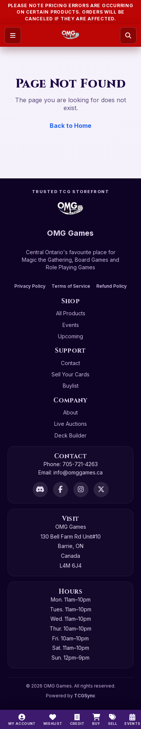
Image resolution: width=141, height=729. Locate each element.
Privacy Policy (29, 286)
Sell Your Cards (70, 374)
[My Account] (22, 719)
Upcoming (70, 336)
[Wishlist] (52, 719)
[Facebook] (60, 489)
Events (70, 325)
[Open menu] (13, 35)
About (70, 412)
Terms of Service (71, 286)
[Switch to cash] (77, 719)
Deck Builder (70, 435)
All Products (70, 313)
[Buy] (96, 719)
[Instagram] (80, 489)
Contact (70, 363)
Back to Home (70, 125)
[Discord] (40, 489)
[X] (101, 489)
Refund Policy (111, 286)
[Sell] (112, 719)
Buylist (71, 385)
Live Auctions (70, 424)
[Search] (128, 35)
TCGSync (84, 695)
